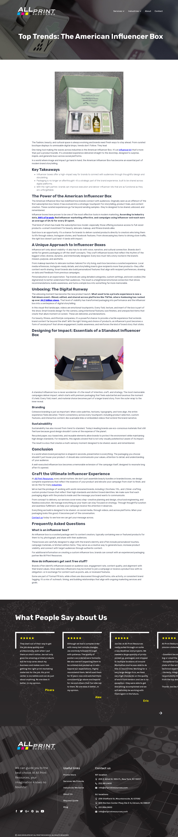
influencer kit (125, 150)
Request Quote (70, 800)
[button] (119, 11)
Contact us (37, 517)
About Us (68, 794)
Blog (65, 807)
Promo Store (69, 774)
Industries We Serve (73, 787)
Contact (159, 11)
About (148, 11)
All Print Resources (43, 478)
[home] (36, 11)
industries (57, 485)
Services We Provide (73, 781)
